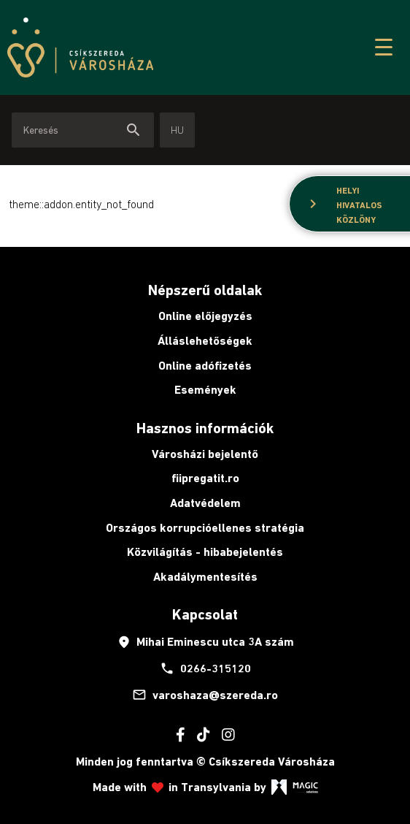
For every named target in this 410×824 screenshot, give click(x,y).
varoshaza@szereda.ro (205, 694)
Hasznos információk (205, 428)
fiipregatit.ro (205, 478)
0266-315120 (205, 668)
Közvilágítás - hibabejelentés (205, 552)
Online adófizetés (205, 366)
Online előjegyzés (205, 316)
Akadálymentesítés (205, 577)
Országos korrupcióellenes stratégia (205, 528)
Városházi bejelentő (205, 454)
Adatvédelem (205, 503)
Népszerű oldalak (205, 290)
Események (205, 390)
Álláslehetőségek (205, 341)
